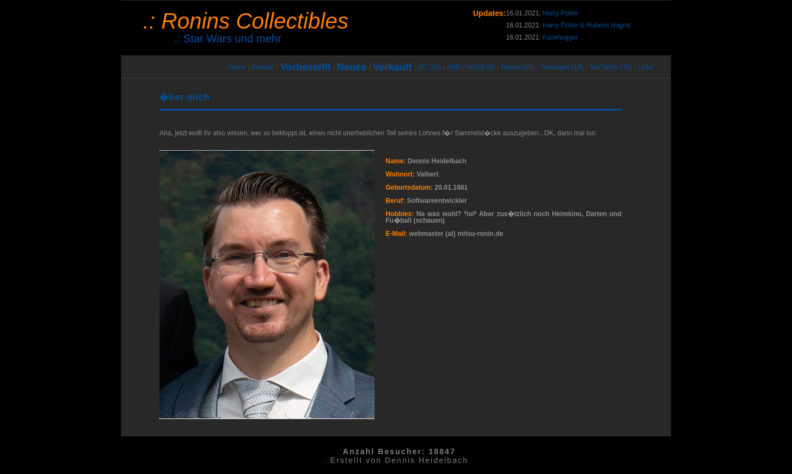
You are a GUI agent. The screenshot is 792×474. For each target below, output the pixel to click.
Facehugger (560, 37)
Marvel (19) (518, 67)
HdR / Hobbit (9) (471, 67)
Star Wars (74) (610, 67)
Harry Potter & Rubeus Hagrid (586, 25)
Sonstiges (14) (562, 67)
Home (237, 67)
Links (645, 67)
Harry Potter (561, 13)
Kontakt (263, 67)
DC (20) (429, 67)
